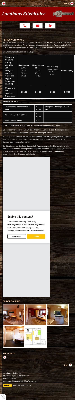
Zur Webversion (31, 381)
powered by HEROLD (22, 385)
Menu (66, 3)
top (65, 365)
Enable (36, 236)
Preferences (16, 236)
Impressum (7, 381)
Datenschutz (18, 381)
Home (3, 3)
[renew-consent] (3, 397)
